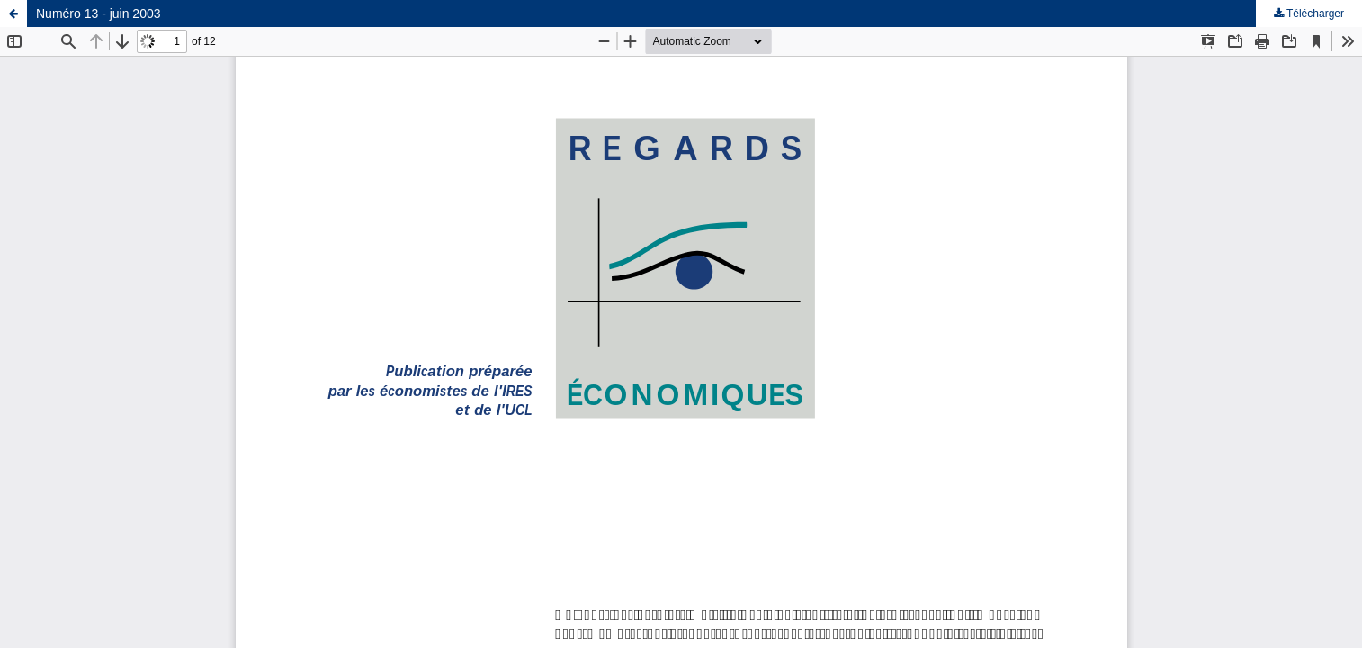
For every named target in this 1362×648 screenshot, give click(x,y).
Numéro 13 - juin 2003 (98, 13)
